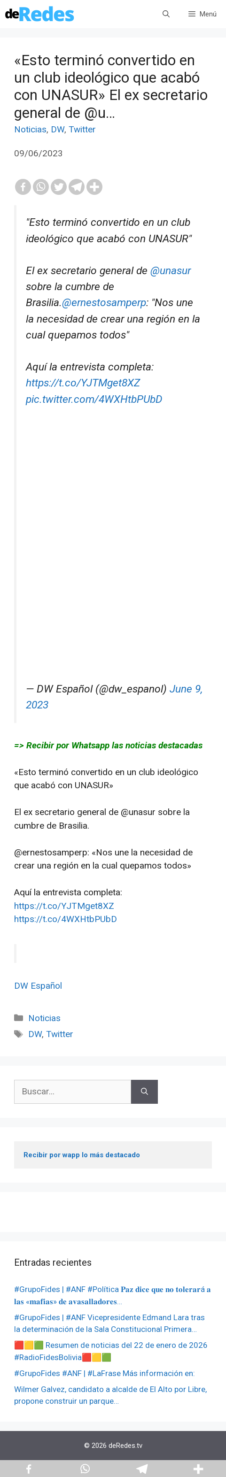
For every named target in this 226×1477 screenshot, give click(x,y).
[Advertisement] (113, 568)
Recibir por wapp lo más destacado (81, 1155)
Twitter (82, 129)
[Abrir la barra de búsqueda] (166, 14)
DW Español (38, 985)
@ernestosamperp (104, 302)
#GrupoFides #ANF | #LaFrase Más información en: (104, 1373)
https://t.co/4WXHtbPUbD (65, 919)
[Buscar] (144, 1092)
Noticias (30, 129)
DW (57, 129)
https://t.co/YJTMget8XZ (83, 383)
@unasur (170, 270)
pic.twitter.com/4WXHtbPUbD (94, 399)
